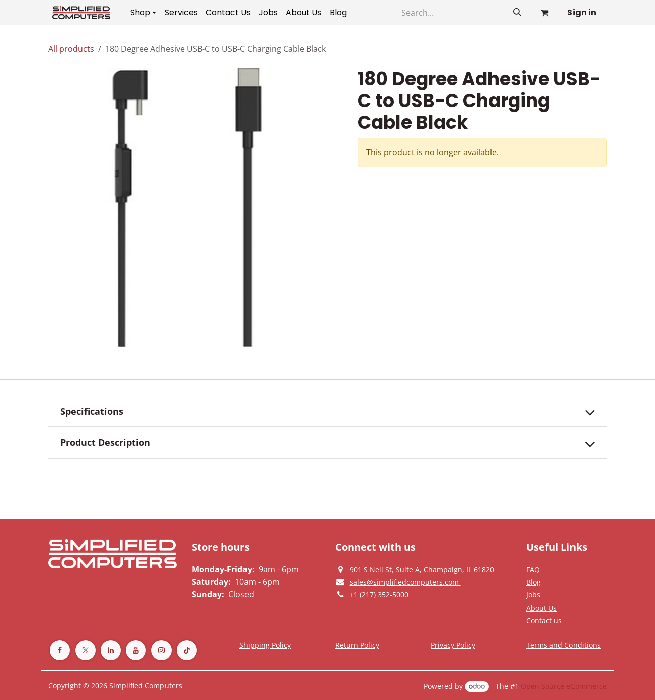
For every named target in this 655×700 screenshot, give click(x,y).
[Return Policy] (357, 644)
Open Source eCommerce (564, 686)
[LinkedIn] (111, 650)
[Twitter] (85, 650)
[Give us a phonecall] (380, 594)
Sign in (581, 12)
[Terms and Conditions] (265, 644)
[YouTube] (136, 650)
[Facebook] (60, 650)
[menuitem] (143, 12)
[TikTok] (187, 650)
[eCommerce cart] (544, 12)
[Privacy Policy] (533, 569)
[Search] (517, 12)
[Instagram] (161, 650)
